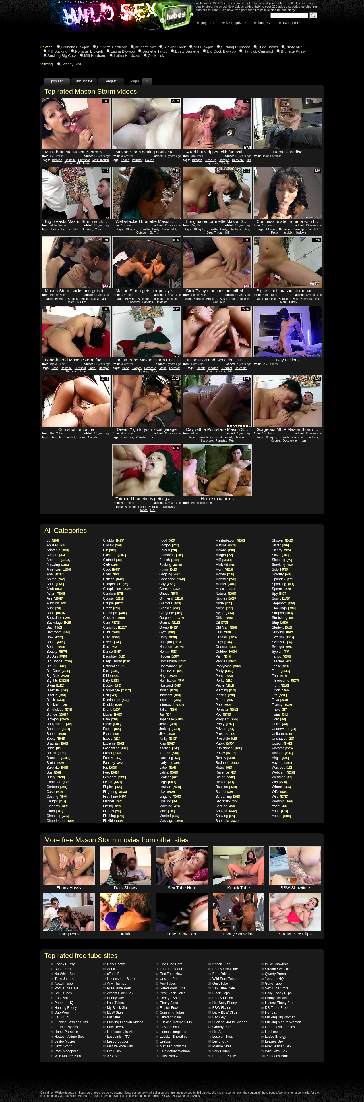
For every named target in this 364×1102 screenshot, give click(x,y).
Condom (113, 594)
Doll (110, 695)
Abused (56, 545)
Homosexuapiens (171, 1032)
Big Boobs (59, 661)
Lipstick (168, 801)
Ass (246, 229)
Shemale (227, 821)
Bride (54, 748)
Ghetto (168, 594)
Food (167, 540)
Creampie (115, 613)
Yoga (280, 811)
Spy (279, 594)
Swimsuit (282, 642)
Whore (281, 787)
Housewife (171, 671)
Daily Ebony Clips (276, 993)
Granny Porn (220, 1027)
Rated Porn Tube (171, 988)
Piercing (226, 690)
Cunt (215, 301)
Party (224, 671)
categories (292, 22)
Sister (280, 545)
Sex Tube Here (169, 964)
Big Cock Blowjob (221, 51)
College (113, 579)
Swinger (282, 647)
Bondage (58, 729)
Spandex (282, 579)
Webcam (283, 772)
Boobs (56, 734)
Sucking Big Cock (61, 55)
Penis (224, 676)
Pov (223, 714)
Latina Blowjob (123, 51)
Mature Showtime (171, 1046)
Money (225, 574)
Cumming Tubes (170, 1012)
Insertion (169, 700)
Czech (112, 642)
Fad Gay (217, 1017)
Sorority (281, 574)
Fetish (112, 782)
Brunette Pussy (293, 51)
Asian (56, 594)
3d (52, 540)
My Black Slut (115, 1008)
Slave (280, 555)
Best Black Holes (171, 993)
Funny (168, 569)
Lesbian (170, 787)
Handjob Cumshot (258, 51)
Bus (54, 772)
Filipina (112, 787)
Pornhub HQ (62, 1003)
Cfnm (55, 811)
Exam (110, 734)
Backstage (59, 623)
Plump (224, 700)
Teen (232, 440)
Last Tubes (113, 1003)
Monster (226, 579)
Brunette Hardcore (112, 47)
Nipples (244, 298)
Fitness (112, 811)
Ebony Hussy (63, 964)
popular (207, 22)
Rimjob (225, 782)
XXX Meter (113, 1056)
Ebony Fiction (220, 998)
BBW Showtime (275, 964)
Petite (224, 685)
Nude (224, 603)
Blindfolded (59, 710)
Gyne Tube (271, 983)
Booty (56, 739)
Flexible (113, 821)
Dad (110, 647)
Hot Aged (217, 1032)
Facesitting (115, 748)
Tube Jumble (62, 979)
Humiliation (171, 681)
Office (224, 618)
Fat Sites (112, 1017)
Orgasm (226, 637)
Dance (112, 652)
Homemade (172, 661)
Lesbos (163, 1041)
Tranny (282, 705)
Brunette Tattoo (154, 51)
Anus (55, 584)
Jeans (167, 724)
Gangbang (172, 579)
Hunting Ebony (64, 1008)
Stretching (283, 618)
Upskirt (282, 743)
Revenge (226, 772)
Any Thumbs (114, 983)
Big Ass (57, 656)
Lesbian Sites (220, 1037)
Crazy (111, 608)
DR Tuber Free (274, 1008)
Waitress (282, 768)
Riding (225, 777)
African (56, 555)
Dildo (111, 676)
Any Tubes (166, 983)
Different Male (168, 1017)
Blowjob (57, 160)
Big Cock (212, 163)
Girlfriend (170, 598)
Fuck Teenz (114, 1027)
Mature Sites (219, 1046)
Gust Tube (218, 983)
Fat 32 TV (60, 1017)
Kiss (167, 743)
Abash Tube (62, 983)
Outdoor (141, 232)
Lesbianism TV (116, 1037)
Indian (168, 690)
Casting (56, 797)
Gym (166, 632)
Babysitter (58, 618)
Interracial (171, 705)
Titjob (280, 690)
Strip (76, 229)
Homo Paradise (64, 1032)
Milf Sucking (57, 51)
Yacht (279, 806)
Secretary (227, 801)
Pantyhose (228, 666)
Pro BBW (112, 1051)
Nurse (224, 608)
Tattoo (86, 163)
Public (225, 743)
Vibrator (282, 748)
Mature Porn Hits (118, 1046)
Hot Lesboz (271, 1032)
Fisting (112, 806)
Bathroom (58, 632)
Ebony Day (113, 998)
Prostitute (226, 739)
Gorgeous (171, 618)
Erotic (112, 724)
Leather (169, 777)
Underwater (284, 729)
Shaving (225, 816)
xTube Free (114, 974)
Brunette (70, 160)
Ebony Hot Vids (275, 998)
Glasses (169, 608)
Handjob (224, 160)
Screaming (228, 797)
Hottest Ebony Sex (277, 1003)
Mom (71, 301)
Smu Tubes (61, 993)
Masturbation (100, 160)
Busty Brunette (187, 51)
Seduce (225, 806)
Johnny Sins (71, 64)
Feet (111, 772)
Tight (280, 685)
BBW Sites (113, 1012)
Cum (111, 623)
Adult (109, 969)
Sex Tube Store (275, 988)
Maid (167, 811)
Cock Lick (156, 55)
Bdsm (56, 642)
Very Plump (219, 1051)
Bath (54, 627)
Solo (280, 569)
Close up (210, 160)
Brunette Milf (145, 47)
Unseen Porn (168, 979)
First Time (114, 797)
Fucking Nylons (64, 1027)
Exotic (111, 739)
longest (264, 22)
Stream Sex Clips (276, 969)
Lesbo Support (116, 1041)
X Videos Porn (274, 1056)
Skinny (281, 550)
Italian (167, 710)
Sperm (281, 589)
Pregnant (226, 719)
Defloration (114, 666)
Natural (226, 594)
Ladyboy (169, 763)
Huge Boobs (268, 47)
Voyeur (282, 763)
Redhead (227, 763)
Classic (112, 545)
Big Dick (58, 676)
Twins (279, 714)
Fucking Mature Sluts (174, 1022)
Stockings (284, 608)
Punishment (228, 748)
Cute (111, 637)
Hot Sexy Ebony (222, 1003)
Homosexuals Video (120, 1032)
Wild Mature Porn (66, 1056)
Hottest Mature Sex (67, 1037)
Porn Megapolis (64, 1051)
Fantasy (113, 763)
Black (55, 700)
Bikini (55, 685)
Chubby (113, 540)
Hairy (168, 637)
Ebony (112, 714)
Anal (55, 574)
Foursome (171, 555)
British (56, 753)
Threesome (285, 681)
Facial (275, 232)
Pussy (293, 301)
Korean (168, 753)
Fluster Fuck (167, 1008)
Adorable (57, 550)
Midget (224, 555)
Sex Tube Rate (221, 988)
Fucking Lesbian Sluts (69, 1022)
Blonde (201, 368)
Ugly (278, 719)
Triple (279, 710)
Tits (249, 160)
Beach (55, 647)
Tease (280, 666)
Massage (170, 821)
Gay (167, 584)
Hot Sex (269, 1012)
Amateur (58, 560)
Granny (169, 623)
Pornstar (137, 160)
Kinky (168, 739)
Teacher (282, 661)
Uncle (279, 724)
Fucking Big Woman (278, 1017)
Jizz (166, 734)
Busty (155, 229)
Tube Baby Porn (170, 969)
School (225, 792)
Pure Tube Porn (117, 988)
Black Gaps (219, 993)
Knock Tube (219, 964)
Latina (125, 160)
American (58, 569)
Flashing (113, 816)
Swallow (283, 637)
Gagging (169, 574)
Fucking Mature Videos (227, 1022)
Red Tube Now (169, 974)
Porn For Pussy (222, 1056)
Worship (282, 801)
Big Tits (66, 229)
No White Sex (63, 974)
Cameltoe (58, 782)
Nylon (224, 613)
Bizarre (56, 695)
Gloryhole (170, 613)
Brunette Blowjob (75, 47)
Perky (224, 681)
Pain (223, 656)
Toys (280, 700)
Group (168, 627)
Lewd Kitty (218, 1041)
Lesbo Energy (273, 1037)
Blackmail (57, 705)
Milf (77, 163)
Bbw (55, 637)
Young (281, 816)
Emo (110, 719)
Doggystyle (290, 440)
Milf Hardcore (95, 55)
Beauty (57, 652)
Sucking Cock (174, 47)
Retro (224, 768)
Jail (165, 714)
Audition (57, 603)
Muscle (225, 589)
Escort (112, 729)
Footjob (169, 545)
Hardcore (238, 160)
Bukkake (57, 768)
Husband (170, 685)
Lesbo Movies (63, 1041)
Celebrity (57, 806)
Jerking (169, 729)
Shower (282, 540)
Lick (153, 510)
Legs (167, 782)
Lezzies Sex (272, 1041)
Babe (54, 368)
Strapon (282, 613)
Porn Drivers (219, 974)
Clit (109, 550)
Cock (98, 229)
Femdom (114, 777)
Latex (167, 768)
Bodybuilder (59, 724)
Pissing (225, 695)
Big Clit (56, 666)
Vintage (282, 753)
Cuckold (114, 618)
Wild (280, 797)
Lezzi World (62, 1046)
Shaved (226, 811)
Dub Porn (60, 1012)
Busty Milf (293, 47)
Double (149, 160)
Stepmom (283, 603)
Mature (225, 545)
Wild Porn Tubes (222, 979)
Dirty (111, 681)
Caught (56, 801)
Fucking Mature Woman (281, 1022)
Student (281, 627)
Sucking (87, 229)
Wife (280, 792)
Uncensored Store (119, 979)
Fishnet (112, 801)
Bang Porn (61, 969)
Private (225, 729)
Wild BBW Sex (274, 1051)
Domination (115, 700)
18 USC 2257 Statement (175, 1095)
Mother (225, 584)
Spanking (283, 584)
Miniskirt (226, 565)
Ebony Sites (167, 1003)
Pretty (225, 724)
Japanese (171, 719)
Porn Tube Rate (64, 988)
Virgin (280, 758)
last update (236, 22)
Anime (55, 579)
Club (110, 565)
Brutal (55, 763)
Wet (279, 782)
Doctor (112, 685)
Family (112, 758)
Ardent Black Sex (118, 993)
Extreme (113, 743)
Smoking (282, 565)
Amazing (58, 565)
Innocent (169, 695)
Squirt (281, 598)
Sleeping (282, 560)
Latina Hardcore (127, 55)
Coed (111, 574)
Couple (68, 163)
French (169, 560)
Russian (226, 787)
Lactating (169, 758)
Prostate (225, 734)
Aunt (53, 608)
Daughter (114, 656)
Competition (115, 584)
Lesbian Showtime (172, 1037)
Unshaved (283, 739)
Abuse (197, 1095)
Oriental (225, 647)
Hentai (168, 652)
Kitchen (169, 748)
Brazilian (57, 743)
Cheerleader (60, 821)
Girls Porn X (167, 1056)
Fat (110, 768)
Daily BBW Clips (222, 1012)
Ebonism (59, 998)
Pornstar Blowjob (89, 51)
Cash (55, 792)
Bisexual (57, 690)
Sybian (280, 652)
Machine (169, 806)
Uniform (282, 734)
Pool (223, 705)
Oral (223, 632)
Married (169, 816)
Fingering (134, 301)
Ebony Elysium (169, 998)
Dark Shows (114, 964)
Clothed (112, 560)
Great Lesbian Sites (278, 1027)
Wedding (282, 777)
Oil (222, 623)
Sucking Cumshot (235, 47)
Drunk (111, 710)
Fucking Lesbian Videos (123, 1022)
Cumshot (84, 160)
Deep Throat (214, 232)
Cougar (113, 598)
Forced (168, 550)
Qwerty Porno (273, 974)
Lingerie (170, 797)
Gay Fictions (167, 1027)
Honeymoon (171, 666)
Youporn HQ (272, 979)
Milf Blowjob (203, 47)
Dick (111, 671)
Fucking (170, 565)
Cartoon (57, 787)
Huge (165, 229)
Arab (54, 589)
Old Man (226, 627)
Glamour (169, 603)
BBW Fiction (219, 1008)
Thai (279, 676)
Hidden (169, 656)
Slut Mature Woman (173, 1051)
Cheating (57, 816)
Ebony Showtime (223, 969)
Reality (225, 758)
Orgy (224, 642)
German (170, 589)
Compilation (116, 589)
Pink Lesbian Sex (276, 1046)
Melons (225, 550)
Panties (226, 661)
